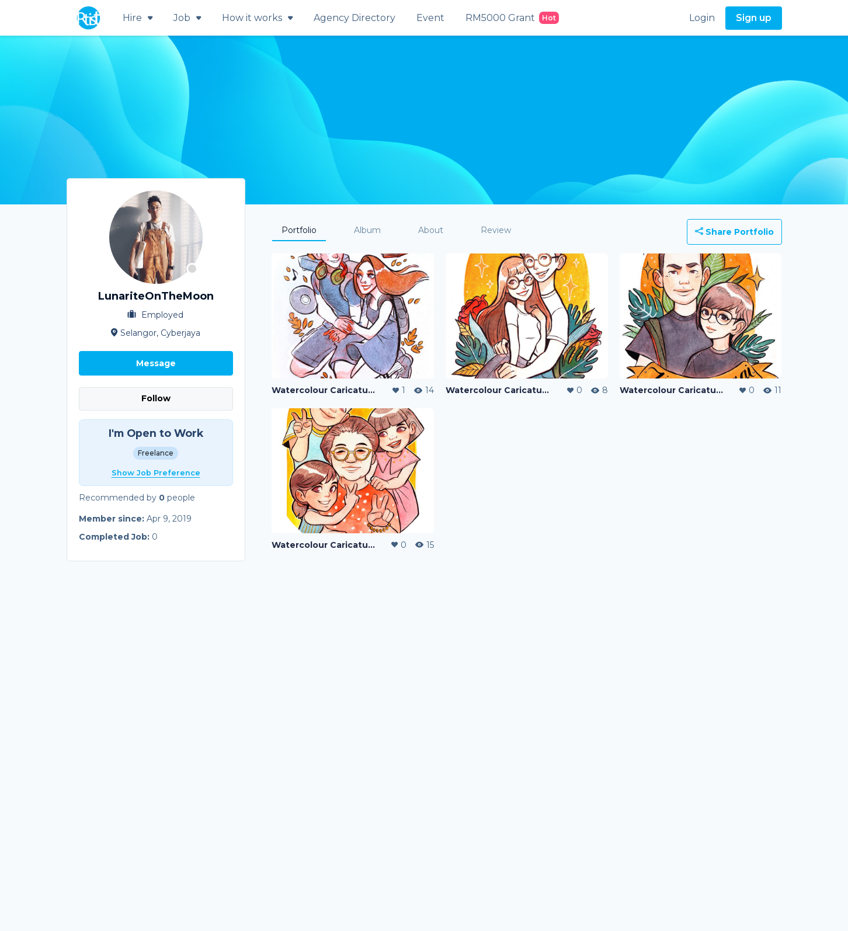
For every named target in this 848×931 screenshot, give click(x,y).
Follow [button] (156, 398)
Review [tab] (496, 230)
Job (187, 17)
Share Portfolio (734, 232)
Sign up (753, 17)
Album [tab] (367, 230)
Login (702, 17)
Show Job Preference (156, 472)
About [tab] (430, 230)
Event (430, 17)
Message (156, 363)
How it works (257, 17)
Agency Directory (354, 17)
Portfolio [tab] (299, 230)
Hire (137, 17)
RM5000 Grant (512, 18)
